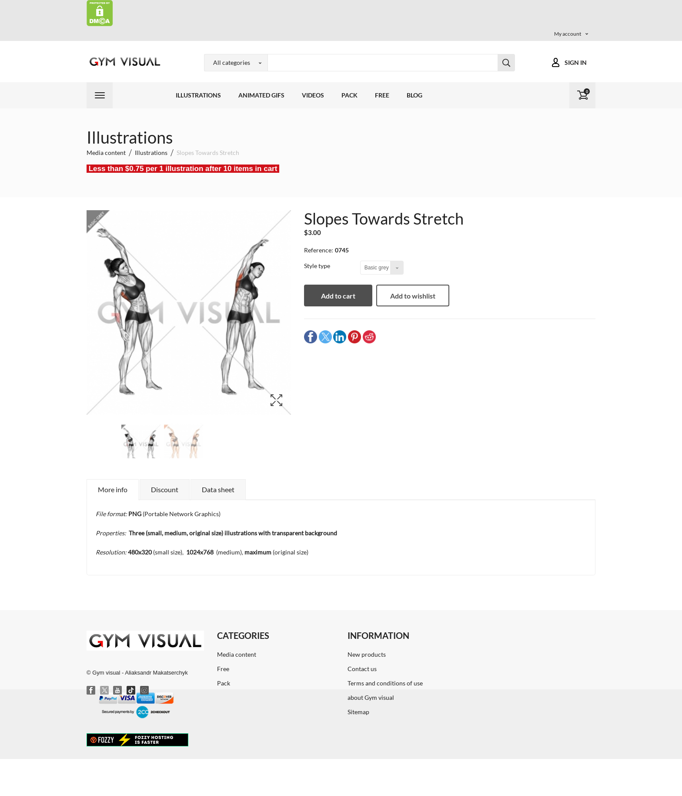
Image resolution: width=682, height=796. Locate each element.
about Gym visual (371, 697)
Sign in (576, 62)
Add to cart (339, 296)
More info (112, 489)
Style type (317, 265)
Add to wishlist (414, 296)
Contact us (362, 668)
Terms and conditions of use (385, 683)
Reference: (318, 250)
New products (367, 654)
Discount (164, 489)
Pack (349, 95)
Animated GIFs (261, 95)
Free (382, 95)
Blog (414, 95)
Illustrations (198, 95)
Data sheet (218, 489)
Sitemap (358, 711)
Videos (313, 95)
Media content (236, 654)
